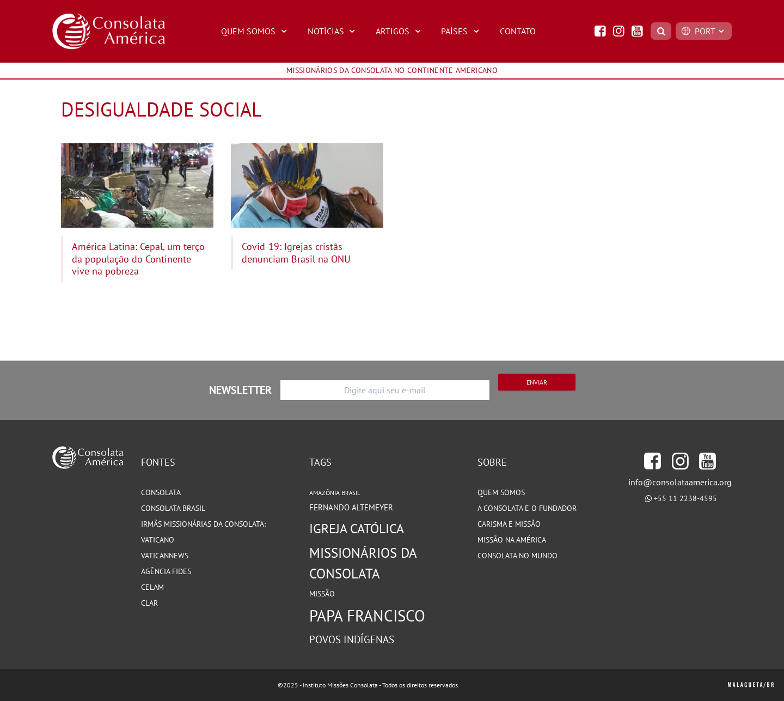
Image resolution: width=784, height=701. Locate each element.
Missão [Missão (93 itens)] (322, 593)
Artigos (400, 31)
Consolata (161, 492)
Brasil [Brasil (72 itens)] (351, 493)
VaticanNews (164, 555)
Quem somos (501, 492)
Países (461, 31)
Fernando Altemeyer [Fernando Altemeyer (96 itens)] (351, 507)
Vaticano (157, 540)
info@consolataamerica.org (680, 482)
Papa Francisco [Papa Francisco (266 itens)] (367, 615)
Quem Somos (255, 31)
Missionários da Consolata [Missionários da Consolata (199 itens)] (362, 563)
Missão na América (511, 540)
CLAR (149, 603)
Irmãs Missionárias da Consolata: (203, 524)
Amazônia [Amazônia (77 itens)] (324, 493)
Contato (518, 31)
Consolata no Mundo (517, 555)
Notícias (333, 31)
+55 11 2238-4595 (685, 498)
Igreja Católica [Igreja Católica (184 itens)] (356, 528)
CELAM (152, 587)
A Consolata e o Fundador (527, 508)
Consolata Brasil (173, 508)
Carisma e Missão (509, 524)
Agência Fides (166, 571)
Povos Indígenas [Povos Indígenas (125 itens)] (351, 639)
